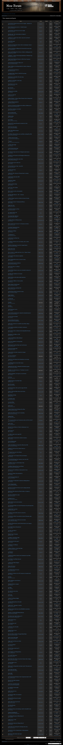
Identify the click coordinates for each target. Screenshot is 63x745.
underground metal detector (13, 69)
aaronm (40, 491)
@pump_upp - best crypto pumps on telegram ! (17, 34)
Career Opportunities (12, 484)
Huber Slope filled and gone (13, 130)
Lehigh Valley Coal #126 (12, 509)
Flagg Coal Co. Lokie (12, 719)
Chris (41, 509)
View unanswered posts (5, 13)
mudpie (40, 598)
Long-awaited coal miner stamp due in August (17, 352)
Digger (41, 384)
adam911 (40, 23)
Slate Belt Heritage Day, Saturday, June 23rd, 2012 (18, 459)
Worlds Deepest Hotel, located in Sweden (16, 291)
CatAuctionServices (41, 220)
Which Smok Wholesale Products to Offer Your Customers (19, 59)
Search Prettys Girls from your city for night (16, 30)
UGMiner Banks (40, 670)
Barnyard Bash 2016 (12, 112)
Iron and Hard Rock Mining (13, 63)
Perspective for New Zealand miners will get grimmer (18, 730)
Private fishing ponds (12, 441)
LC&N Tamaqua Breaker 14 (13, 477)
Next (60, 739)
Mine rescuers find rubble (13, 637)
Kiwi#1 (40, 123)
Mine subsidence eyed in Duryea (14, 580)
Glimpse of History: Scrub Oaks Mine (15, 548)
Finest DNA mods (11, 41)
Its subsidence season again (13, 687)
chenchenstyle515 (41, 56)
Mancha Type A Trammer (13, 534)
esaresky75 (41, 477)
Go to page (55, 739)
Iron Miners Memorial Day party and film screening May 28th (20, 134)
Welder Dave (41, 205)
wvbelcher (40, 652)
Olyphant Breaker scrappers (13, 584)
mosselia (40, 498)
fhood (41, 506)
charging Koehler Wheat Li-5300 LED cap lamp (17, 73)
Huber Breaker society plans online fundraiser (17, 277)
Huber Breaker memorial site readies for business (17, 437)
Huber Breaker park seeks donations (15, 502)
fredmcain (40, 381)
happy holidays (11, 295)
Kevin (41, 166)
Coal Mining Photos (12, 49)
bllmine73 (40, 170)
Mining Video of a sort (12, 630)
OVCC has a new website (13, 187)
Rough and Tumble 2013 (12, 348)
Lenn (41, 95)
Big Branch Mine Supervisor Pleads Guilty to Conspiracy (19, 491)
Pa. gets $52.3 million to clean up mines (15, 280)
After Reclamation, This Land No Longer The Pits (17, 387)
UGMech (40, 431)
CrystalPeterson (40, 484)
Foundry (9, 302)
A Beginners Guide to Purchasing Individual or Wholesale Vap (20, 55)
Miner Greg (41, 98)
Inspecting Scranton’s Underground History (16, 201)
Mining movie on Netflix (12, 91)
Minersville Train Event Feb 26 (14, 701)
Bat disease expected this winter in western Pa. (17, 512)
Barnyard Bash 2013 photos (13, 320)
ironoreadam (41, 691)
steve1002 (40, 684)
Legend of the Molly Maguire (13, 562)
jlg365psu (40, 73)
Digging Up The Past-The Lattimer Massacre (16, 448)
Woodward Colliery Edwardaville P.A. (15, 473)
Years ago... (10, 594)
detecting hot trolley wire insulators (15, 694)
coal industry (10, 551)
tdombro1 (40, 224)
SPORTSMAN (40, 712)
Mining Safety (10, 416)
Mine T (10, 141)
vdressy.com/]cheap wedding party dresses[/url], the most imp (19, 48)
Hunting (9, 576)
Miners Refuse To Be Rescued (13, 284)
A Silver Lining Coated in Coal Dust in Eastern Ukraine (18, 198)
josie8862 (40, 109)
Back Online (10, 119)
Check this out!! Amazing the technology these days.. (18, 726)
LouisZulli (40, 63)
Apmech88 (41, 299)
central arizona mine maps (13, 148)
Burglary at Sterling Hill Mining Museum (16, 612)
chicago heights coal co (12, 662)
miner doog (56, 131)
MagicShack (41, 623)
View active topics (12, 13)
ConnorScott (41, 84)
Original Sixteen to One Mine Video (15, 380)
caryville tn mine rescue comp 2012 (14, 434)
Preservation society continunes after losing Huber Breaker (19, 330)
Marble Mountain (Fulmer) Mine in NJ (15, 62)
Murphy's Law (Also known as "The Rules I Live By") (18, 370)
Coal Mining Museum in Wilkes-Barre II (16, 716)
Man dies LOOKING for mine (14, 494)
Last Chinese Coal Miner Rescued (14, 559)
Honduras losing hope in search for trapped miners (17, 245)
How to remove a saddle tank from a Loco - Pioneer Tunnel (19, 252)
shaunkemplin (40, 70)
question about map (12, 169)
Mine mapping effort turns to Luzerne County (17, 259)
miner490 (40, 645)
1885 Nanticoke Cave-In (12, 309)
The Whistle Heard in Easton (13, 569)
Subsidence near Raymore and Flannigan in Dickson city (19, 155)
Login (7, 8)
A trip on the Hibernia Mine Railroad (15, 337)
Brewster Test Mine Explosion (13, 680)
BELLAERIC (41, 720)
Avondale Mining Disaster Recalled (14, 601)
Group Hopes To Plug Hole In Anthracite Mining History (19, 480)
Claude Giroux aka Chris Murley (15, 452)
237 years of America (12, 355)
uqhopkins (40, 416)
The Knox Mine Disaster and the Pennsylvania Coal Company (20, 523)
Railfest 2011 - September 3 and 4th (15, 605)
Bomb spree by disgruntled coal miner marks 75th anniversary (20, 666)
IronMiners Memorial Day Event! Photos (16, 466)
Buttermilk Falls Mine (12, 669)
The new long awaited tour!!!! (13, 648)
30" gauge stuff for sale (12, 212)
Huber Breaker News (12, 619)
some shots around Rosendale (13, 683)
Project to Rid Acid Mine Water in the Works (16, 391)
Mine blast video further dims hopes (15, 733)
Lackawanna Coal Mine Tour (13, 238)
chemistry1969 (40, 152)
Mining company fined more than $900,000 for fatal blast (19, 609)
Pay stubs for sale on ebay (13, 591)
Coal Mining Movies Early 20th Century (15, 362)
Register (12, 8)
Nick (41, 116)
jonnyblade (41, 127)
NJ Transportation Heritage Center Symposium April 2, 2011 (19, 676)
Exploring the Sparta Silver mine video (15, 159)
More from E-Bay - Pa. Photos (14, 266)
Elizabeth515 (41, 45)
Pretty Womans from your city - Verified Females (17, 27)
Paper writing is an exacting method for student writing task (19, 66)
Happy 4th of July (11, 248)
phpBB (28, 744)
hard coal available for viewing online (15, 341)
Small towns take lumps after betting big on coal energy (18, 359)
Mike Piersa (41, 242)
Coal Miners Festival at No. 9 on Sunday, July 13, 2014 (18, 241)
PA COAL (40, 609)
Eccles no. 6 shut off (12, 94)
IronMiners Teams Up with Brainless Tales (16, 462)
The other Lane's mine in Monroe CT (15, 616)
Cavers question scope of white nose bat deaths (17, 519)
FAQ (16, 8)
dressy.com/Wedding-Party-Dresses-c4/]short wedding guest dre (20, 52)
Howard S (40, 402)
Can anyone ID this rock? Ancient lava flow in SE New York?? (21, 420)
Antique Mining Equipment (13, 101)
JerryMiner (41, 195)
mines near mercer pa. (12, 691)
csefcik (41, 155)
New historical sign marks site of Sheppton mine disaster (18, 151)
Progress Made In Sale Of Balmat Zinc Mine (16, 409)
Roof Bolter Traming (12, 395)
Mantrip (9, 305)
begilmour (40, 102)
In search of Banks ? (12, 644)
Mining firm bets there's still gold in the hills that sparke (18, 366)
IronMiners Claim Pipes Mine (13, 537)
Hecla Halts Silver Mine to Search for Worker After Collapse (19, 658)
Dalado (41, 306)
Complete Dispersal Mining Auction (15, 219)
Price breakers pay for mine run (14, 162)
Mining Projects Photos (12, 45)
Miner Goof (41, 488)
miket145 (40, 709)
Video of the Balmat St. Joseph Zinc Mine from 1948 (18, 444)
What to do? (10, 405)
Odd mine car (11, 234)
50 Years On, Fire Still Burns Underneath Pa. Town (17, 469)
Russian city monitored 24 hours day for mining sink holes (19, 487)
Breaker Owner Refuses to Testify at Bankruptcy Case (18, 427)
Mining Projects (11, 95)
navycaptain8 (41, 588)
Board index (4, 15)
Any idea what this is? (12, 530)
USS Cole (10, 377)
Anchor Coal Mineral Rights (13, 598)
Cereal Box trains (11, 398)
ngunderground (40, 91)
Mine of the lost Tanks (13, 137)
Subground (41, 138)
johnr (41, 288)
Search (19, 8)
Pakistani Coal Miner (12, 230)
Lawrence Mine (11, 402)
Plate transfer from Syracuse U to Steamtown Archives (18, 223)
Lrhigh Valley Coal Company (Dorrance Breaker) (17, 455)
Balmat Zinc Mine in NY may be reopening (16, 412)
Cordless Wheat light (12, 144)
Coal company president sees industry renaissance (17, 327)
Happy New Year (11, 205)
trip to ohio (10, 673)
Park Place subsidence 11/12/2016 (14, 109)
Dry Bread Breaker (11, 705)
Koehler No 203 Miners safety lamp (15, 80)
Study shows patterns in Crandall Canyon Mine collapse (18, 323)
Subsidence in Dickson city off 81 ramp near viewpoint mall (19, 573)
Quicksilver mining (11, 180)
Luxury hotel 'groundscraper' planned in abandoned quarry (19, 312)
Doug (41, 267)
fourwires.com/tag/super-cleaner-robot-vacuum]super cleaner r (20, 44)
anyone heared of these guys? (13, 541)
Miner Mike (41, 113)
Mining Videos (11, 177)
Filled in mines (11, 116)
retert (41, 41)
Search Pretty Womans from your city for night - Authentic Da (20, 23)
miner (41, 456)
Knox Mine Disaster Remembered (14, 526)
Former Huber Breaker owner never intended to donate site (19, 270)
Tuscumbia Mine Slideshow (13, 216)
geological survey (11, 498)
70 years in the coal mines (13, 316)
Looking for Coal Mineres (13, 544)
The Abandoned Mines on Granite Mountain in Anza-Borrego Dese (20, 505)
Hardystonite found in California (14, 263)
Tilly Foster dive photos (12, 126)
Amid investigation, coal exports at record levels (17, 373)
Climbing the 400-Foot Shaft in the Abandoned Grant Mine (19, 555)
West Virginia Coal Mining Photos (14, 651)
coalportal (40, 552)
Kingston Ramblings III (12, 712)
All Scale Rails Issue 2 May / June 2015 (15, 166)
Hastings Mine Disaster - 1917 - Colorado (16, 194)
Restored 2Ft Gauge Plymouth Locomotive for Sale (17, 123)
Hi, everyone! (10, 87)
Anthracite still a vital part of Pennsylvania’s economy (18, 173)
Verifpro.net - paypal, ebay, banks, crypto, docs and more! (19, 37)
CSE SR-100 (10, 298)
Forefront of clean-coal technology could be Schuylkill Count (19, 708)
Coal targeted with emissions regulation (15, 255)
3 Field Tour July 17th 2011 (13, 626)
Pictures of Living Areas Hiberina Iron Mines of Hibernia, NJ (19, 105)
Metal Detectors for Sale (12, 84)
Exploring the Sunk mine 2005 (14, 176)
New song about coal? (12, 623)
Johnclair (40, 66)
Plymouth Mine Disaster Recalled (14, 698)
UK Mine (10, 587)
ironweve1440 (40, 148)
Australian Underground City (13, 227)
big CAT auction (11, 384)
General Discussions (12, 24)
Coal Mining (11, 42)
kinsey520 (40, 48)
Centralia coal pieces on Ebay (13, 208)
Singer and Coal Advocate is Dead (14, 641)
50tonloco (40, 673)
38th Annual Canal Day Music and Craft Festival (17, 345)
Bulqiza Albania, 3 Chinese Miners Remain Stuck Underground (20, 98)
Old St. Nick (10, 423)
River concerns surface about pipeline (15, 191)
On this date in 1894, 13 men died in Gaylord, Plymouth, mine (20, 516)
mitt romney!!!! (11, 430)
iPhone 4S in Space (11, 566)
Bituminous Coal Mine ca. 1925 (14, 334)
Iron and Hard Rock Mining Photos (14, 106)
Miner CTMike (40, 134)
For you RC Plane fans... (12, 655)
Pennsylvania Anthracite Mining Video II (16, 723)
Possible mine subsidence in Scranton (15, 273)
